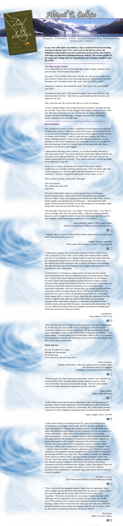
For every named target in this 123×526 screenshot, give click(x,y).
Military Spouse (91, 225)
